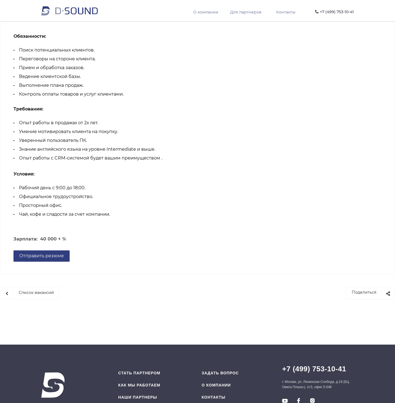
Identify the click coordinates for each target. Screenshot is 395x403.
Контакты (213, 397)
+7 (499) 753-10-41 (314, 369)
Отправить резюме (41, 255)
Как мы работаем (139, 385)
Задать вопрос (220, 373)
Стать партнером (139, 373)
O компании (216, 385)
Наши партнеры (137, 397)
